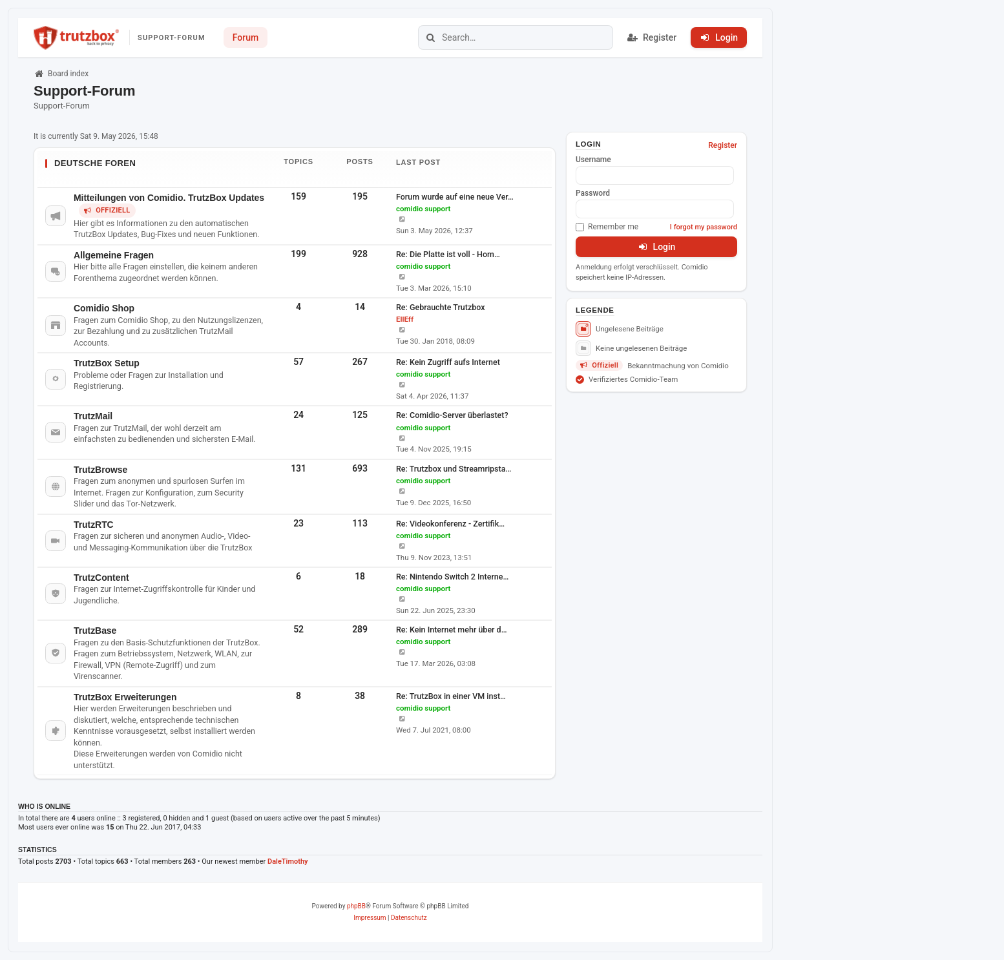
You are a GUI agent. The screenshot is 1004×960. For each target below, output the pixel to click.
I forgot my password (703, 227)
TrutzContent (101, 577)
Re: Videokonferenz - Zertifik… (450, 523)
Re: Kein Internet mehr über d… (451, 629)
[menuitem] (369, 918)
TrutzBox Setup (107, 363)
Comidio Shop (104, 308)
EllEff (404, 319)
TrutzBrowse (100, 469)
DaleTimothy (287, 861)
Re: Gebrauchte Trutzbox (440, 307)
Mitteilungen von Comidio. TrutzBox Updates (169, 198)
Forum (245, 37)
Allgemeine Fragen (114, 255)
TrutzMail (93, 416)
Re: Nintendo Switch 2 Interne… (452, 576)
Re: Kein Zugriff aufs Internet (448, 362)
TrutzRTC (94, 524)
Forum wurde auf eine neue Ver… (455, 197)
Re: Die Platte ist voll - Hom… (448, 254)
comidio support (423, 208)
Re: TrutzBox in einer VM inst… (451, 696)
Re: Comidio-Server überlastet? (452, 415)
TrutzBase (95, 630)
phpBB (356, 906)
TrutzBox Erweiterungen (125, 697)
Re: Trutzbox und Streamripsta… (453, 469)
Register (722, 145)
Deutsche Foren (95, 163)
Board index (61, 73)
